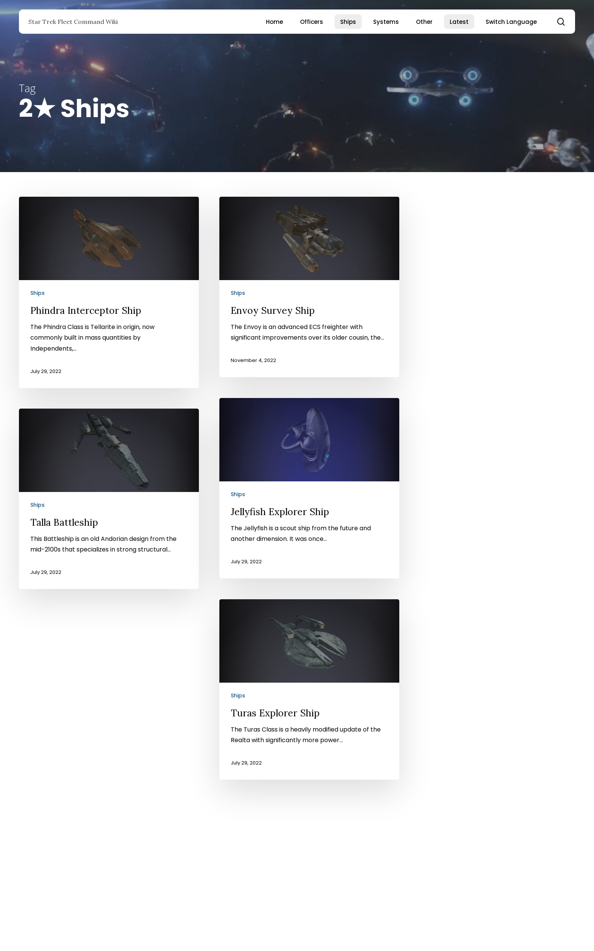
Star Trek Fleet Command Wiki (73, 22)
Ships (37, 293)
